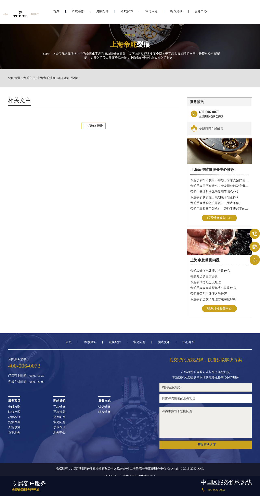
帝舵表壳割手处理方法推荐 (208, 293)
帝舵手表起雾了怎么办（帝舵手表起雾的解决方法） (219, 208)
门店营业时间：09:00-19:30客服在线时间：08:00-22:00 (26, 378)
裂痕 (74, 78)
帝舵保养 (127, 13)
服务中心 (201, 13)
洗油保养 (14, 422)
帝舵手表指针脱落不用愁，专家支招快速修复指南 (219, 180)
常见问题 (151, 13)
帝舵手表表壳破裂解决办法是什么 (213, 288)
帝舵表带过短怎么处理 (205, 282)
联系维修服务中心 (219, 217)
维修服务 (90, 342)
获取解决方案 (207, 444)
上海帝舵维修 (46, 78)
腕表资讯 (176, 13)
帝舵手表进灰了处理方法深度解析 (213, 299)
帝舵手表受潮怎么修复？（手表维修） (216, 203)
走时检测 (14, 406)
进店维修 (104, 406)
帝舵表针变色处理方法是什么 (210, 270)
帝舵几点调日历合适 (204, 276)
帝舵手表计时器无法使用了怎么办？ (214, 191)
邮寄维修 (104, 412)
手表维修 (59, 406)
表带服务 (14, 432)
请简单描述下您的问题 (205, 422)
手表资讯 (59, 427)
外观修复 (14, 427)
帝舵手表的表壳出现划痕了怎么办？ (214, 197)
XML (200, 468)
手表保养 (59, 412)
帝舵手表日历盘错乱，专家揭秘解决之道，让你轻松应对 (219, 186)
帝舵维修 (78, 13)
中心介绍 (188, 342)
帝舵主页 (29, 78)
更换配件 (102, 13)
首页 (56, 13)
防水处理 (14, 412)
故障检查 (14, 417)
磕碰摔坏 (63, 78)
